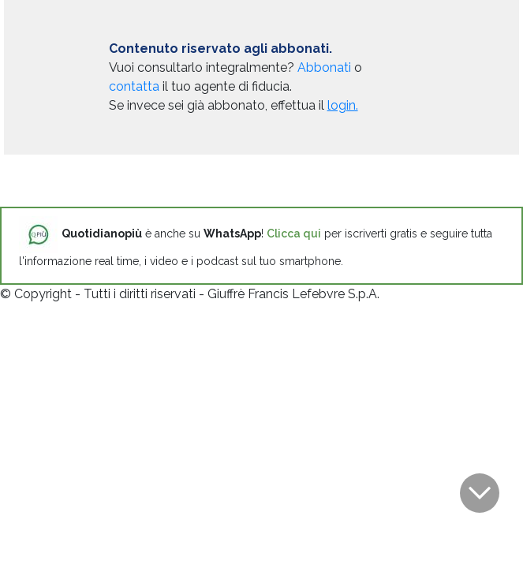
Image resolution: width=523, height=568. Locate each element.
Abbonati (324, 67)
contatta (134, 86)
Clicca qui (294, 233)
